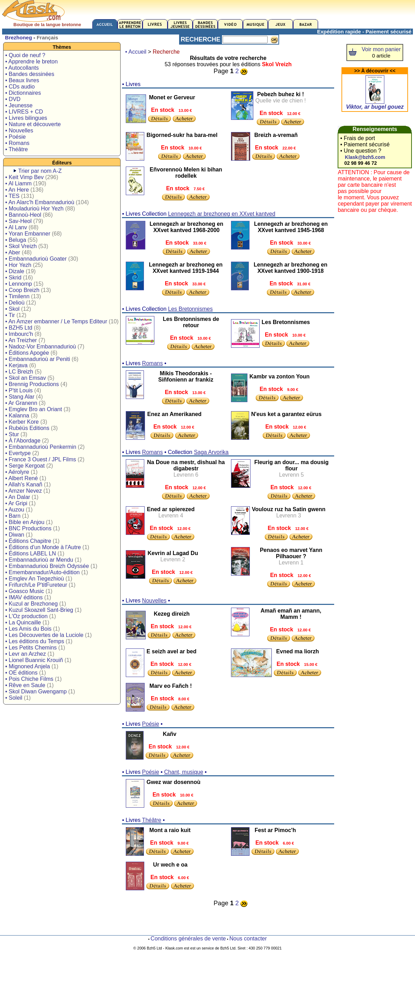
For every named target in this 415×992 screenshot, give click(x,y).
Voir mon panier (381, 49)
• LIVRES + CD (24, 112)
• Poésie (15, 137)
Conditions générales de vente (188, 938)
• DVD (13, 99)
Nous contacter (248, 938)
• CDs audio (20, 87)
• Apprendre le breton (31, 61)
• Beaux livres (22, 80)
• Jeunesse (19, 105)
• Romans (17, 143)
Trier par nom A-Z (40, 171)
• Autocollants (22, 68)
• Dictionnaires (23, 93)
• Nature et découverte (33, 124)
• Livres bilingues (26, 118)
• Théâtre (16, 149)
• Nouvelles (19, 130)
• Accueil (135, 52)
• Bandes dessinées (29, 74)
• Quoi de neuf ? (25, 55)
